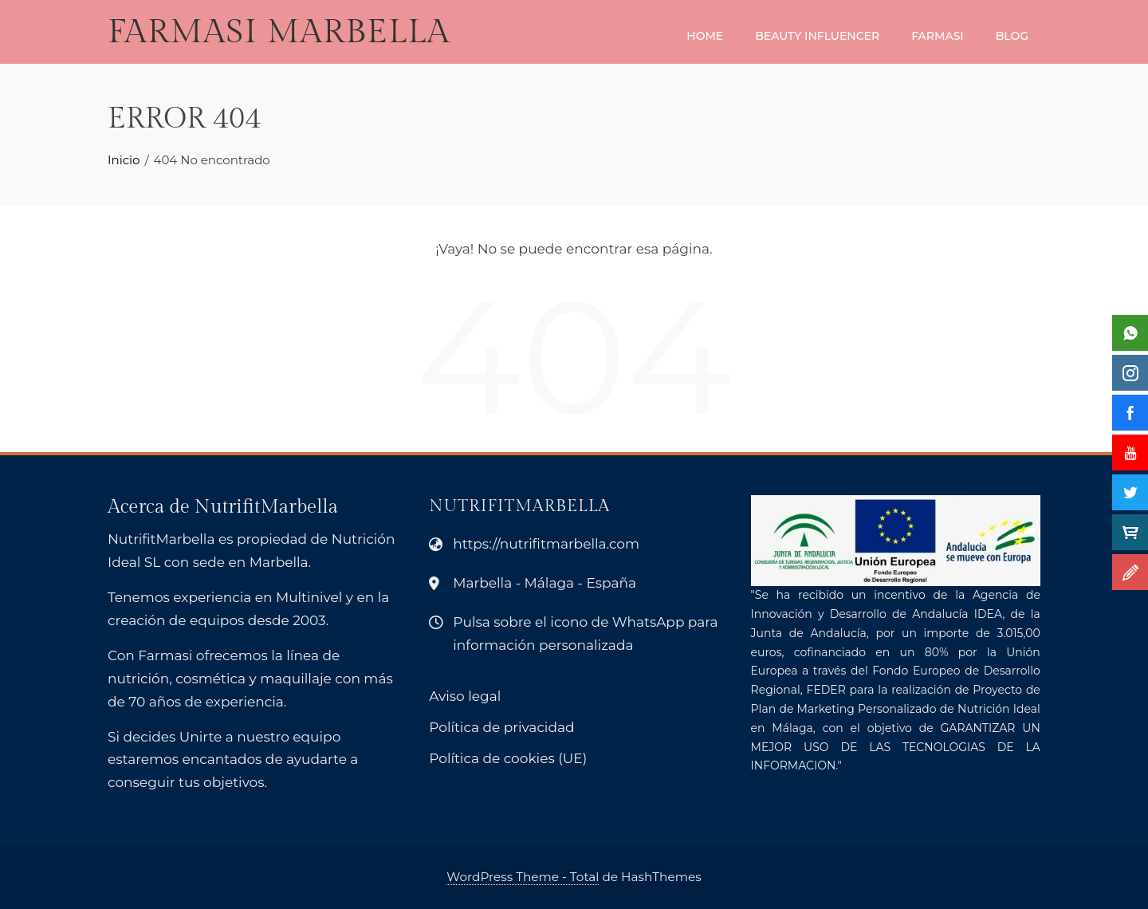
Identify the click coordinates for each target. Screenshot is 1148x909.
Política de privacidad (501, 727)
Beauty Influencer (817, 36)
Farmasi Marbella (279, 32)
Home (704, 36)
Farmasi (937, 36)
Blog (1012, 36)
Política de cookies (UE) (508, 758)
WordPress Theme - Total (522, 876)
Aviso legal (465, 696)
